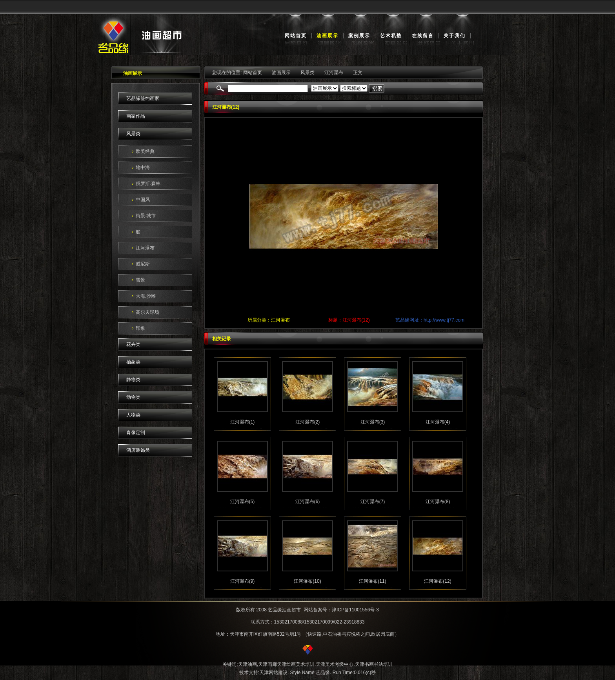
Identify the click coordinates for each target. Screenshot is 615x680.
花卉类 (133, 344)
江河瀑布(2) (307, 422)
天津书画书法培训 (374, 664)
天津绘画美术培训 (296, 664)
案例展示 (359, 35)
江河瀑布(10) (307, 581)
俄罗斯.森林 (148, 183)
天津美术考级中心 (334, 664)
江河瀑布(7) (372, 501)
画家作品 (135, 116)
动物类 (133, 397)
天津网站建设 (273, 672)
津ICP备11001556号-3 (355, 610)
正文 (357, 72)
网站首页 (296, 35)
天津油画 (247, 664)
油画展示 (327, 35)
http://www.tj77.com (444, 320)
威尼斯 (143, 264)
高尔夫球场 (147, 312)
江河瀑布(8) (438, 501)
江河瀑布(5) (242, 501)
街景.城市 (146, 215)
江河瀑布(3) (372, 422)
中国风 (143, 199)
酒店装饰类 (138, 450)
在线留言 (423, 35)
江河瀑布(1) (242, 422)
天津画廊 (267, 664)
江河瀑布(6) (307, 501)
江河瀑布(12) (437, 581)
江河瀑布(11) (372, 581)
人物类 (133, 415)
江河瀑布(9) (242, 581)
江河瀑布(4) (438, 422)
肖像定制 (135, 432)
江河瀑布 (145, 248)
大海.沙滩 (146, 296)
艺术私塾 (391, 35)
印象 (140, 328)
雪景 (140, 280)
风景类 (133, 133)
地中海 (143, 167)
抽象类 (133, 362)
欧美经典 (145, 151)
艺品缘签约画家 (142, 98)
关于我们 (455, 35)
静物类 (133, 379)
